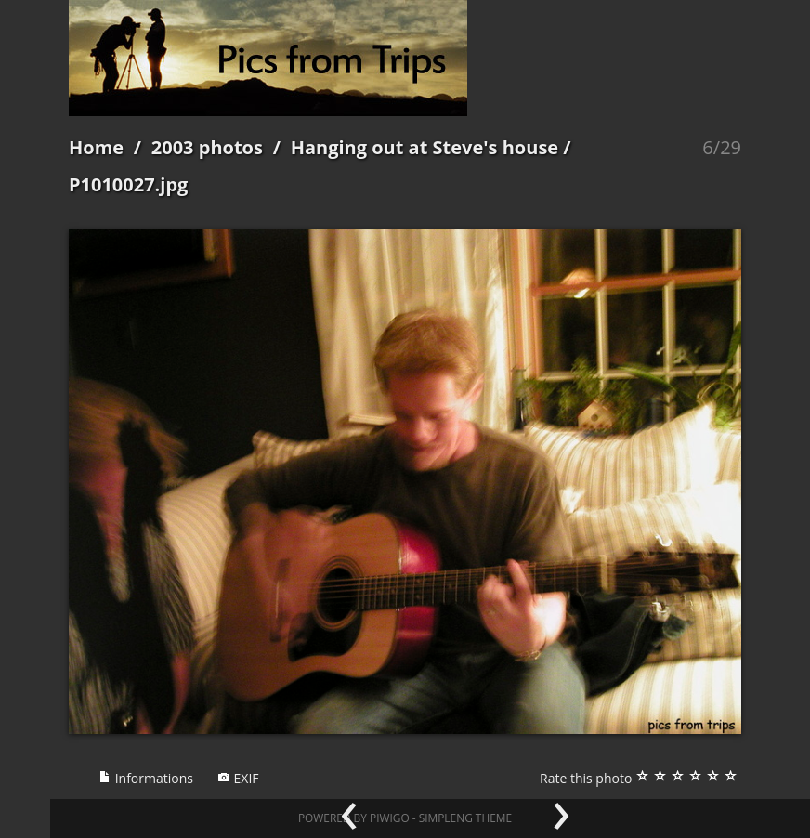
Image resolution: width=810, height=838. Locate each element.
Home (96, 147)
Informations (145, 778)
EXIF (238, 778)
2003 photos (207, 147)
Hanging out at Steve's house (425, 147)
